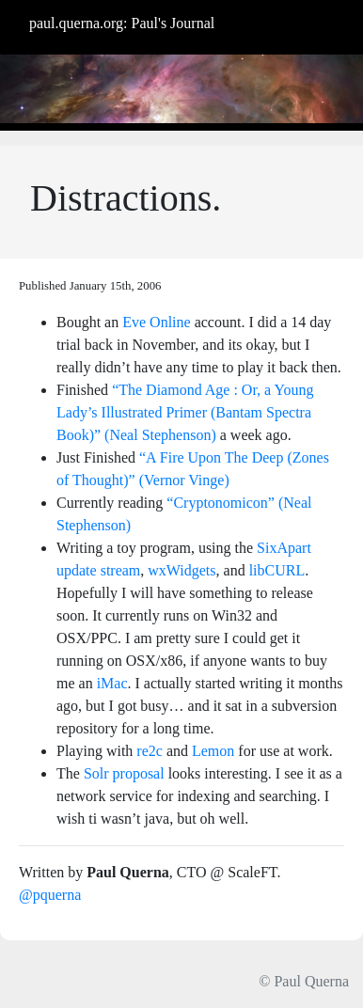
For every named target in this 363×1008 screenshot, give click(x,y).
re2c (149, 751)
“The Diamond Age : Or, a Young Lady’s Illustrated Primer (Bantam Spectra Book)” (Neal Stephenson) (185, 412)
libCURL (277, 570)
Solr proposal (124, 773)
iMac (112, 683)
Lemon (213, 751)
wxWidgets (181, 570)
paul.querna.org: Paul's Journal (121, 23)
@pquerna (50, 895)
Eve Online (156, 322)
